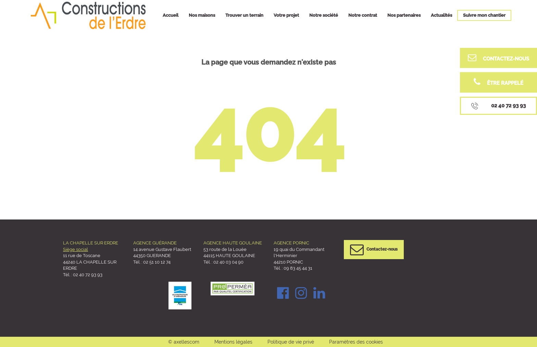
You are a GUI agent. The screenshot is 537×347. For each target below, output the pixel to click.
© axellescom (183, 342)
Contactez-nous (498, 57)
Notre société (323, 15)
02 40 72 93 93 (87, 274)
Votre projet (286, 15)
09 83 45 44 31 (297, 268)
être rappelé (498, 82)
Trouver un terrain (244, 15)
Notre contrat (362, 15)
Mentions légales (233, 342)
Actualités (441, 15)
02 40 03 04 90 (228, 262)
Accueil (170, 15)
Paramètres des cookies (356, 342)
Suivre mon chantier (484, 15)
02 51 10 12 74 (157, 262)
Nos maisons (202, 15)
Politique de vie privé (290, 342)
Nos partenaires (404, 15)
